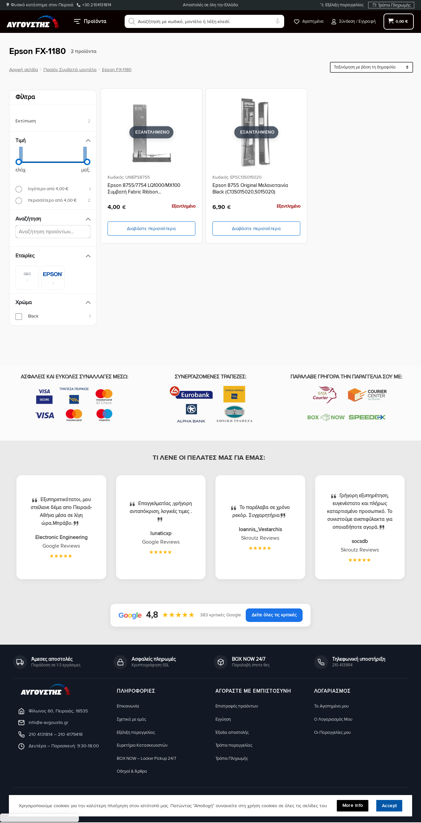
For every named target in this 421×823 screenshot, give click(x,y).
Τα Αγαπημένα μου (333, 706)
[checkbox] (27, 277)
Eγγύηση (224, 719)
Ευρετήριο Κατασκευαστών (145, 745)
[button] (353, 22)
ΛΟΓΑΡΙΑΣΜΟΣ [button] (332, 691)
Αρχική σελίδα (23, 69)
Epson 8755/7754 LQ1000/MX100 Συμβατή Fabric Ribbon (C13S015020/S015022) (144, 188)
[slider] (18, 162)
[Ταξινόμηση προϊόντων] (371, 67)
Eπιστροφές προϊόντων (239, 706)
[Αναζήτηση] (132, 21)
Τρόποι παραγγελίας (236, 745)
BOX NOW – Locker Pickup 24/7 (150, 758)
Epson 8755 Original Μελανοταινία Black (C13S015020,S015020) (250, 188)
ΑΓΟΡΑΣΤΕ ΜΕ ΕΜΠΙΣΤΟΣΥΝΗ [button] (253, 691)
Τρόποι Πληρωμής (394, 5)
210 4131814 (41, 734)
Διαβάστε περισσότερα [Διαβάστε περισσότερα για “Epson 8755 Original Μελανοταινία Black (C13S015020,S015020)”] (256, 228)
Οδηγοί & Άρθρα (134, 772)
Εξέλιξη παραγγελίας (344, 5)
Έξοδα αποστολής (234, 732)
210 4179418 (70, 734)
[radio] (52, 189)
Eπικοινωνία (129, 706)
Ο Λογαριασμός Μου (336, 719)
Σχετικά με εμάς (133, 719)
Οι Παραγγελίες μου (335, 732)
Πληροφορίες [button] (136, 691)
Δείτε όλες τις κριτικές (274, 615)
